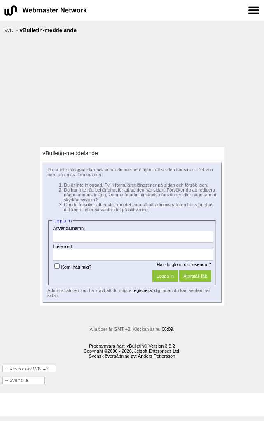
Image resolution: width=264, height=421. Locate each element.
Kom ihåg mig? (72, 266)
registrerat (143, 290)
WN (9, 30)
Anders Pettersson (156, 355)
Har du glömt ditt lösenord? (184, 264)
